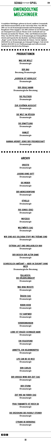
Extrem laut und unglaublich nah (25, 246)
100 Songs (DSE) (25, 210)
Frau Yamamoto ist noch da (25, 404)
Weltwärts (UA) (25, 228)
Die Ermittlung (25, 123)
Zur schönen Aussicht (25, 105)
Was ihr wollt (25, 60)
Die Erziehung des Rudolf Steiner (25, 413)
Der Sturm (26, 386)
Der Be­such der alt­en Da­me (25, 255)
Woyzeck (25, 219)
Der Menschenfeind (25, 192)
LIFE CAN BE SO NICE (25, 359)
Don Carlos (25, 368)
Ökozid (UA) (25, 296)
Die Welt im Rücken (25, 114)
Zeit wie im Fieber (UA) (25, 395)
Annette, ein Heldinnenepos (25, 350)
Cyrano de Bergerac (25, 422)
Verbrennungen (25, 323)
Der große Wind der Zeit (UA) (25, 377)
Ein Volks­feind (26, 341)
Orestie (25, 165)
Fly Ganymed (26, 314)
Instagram (5, 435)
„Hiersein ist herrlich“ (25, 78)
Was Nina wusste (25, 287)
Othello (25, 201)
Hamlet (25, 132)
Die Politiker (25, 96)
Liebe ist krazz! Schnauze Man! (25, 332)
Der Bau (25, 69)
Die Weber (25, 183)
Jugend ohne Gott (25, 174)
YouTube (7, 435)
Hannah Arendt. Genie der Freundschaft (25, 141)
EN (49, 3)
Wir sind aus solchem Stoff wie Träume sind (25, 237)
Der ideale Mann (25, 87)
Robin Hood (25, 305)
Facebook (2, 435)
